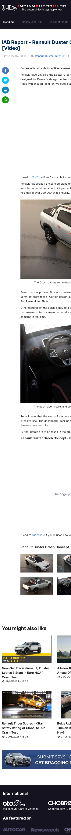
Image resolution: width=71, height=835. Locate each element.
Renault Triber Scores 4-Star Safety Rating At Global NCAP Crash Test (23, 727)
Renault (60, 56)
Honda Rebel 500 (32, 21)
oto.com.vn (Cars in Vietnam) (21, 808)
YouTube (37, 177)
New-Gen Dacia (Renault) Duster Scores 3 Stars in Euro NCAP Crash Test (25, 672)
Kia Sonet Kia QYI (59, 21)
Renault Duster (44, 56)
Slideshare (38, 534)
